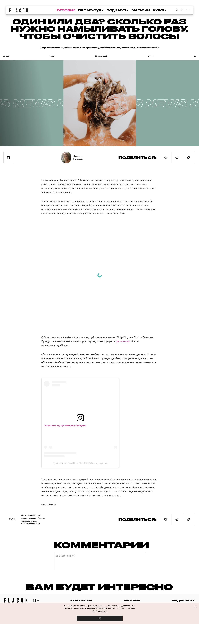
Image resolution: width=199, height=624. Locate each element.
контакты (81, 600)
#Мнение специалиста (30, 524)
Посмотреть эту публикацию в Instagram (65, 425)
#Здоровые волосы (29, 521)
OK (99, 618)
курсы (160, 10)
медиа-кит (183, 600)
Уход (52, 56)
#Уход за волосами (29, 518)
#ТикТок (41, 518)
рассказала (122, 341)
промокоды (91, 10)
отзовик (66, 10)
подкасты (118, 10)
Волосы (6, 56)
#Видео (24, 515)
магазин (141, 10)
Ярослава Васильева (78, 157)
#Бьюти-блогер (34, 515)
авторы (132, 600)
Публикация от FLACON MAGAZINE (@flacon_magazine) (80, 463)
